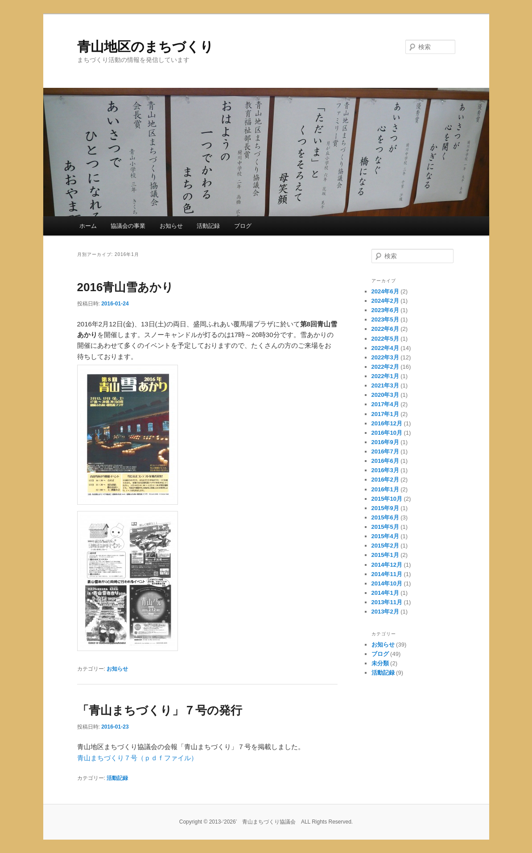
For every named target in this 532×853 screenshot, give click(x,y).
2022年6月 (385, 329)
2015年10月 (386, 498)
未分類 (380, 663)
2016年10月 (386, 432)
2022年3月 (385, 357)
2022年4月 (385, 348)
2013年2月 (385, 611)
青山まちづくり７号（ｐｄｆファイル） (137, 758)
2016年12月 (386, 423)
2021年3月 (385, 385)
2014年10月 (386, 583)
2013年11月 (386, 602)
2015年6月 (385, 517)
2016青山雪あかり (125, 287)
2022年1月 (385, 376)
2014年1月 (385, 592)
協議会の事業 (128, 226)
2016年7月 (385, 451)
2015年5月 (385, 526)
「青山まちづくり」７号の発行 (159, 710)
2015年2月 (385, 545)
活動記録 (208, 226)
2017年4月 (385, 404)
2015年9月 (385, 508)
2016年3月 (385, 470)
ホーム (88, 226)
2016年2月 (385, 479)
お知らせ (171, 226)
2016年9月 (385, 442)
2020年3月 (385, 394)
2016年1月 (385, 489)
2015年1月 (385, 555)
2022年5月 (385, 338)
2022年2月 (385, 366)
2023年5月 (385, 319)
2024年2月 (385, 300)
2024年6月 (385, 291)
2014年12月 (386, 564)
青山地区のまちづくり (145, 46)
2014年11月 (386, 574)
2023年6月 (385, 310)
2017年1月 (385, 414)
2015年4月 (385, 536)
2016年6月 (385, 460)
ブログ (243, 226)
